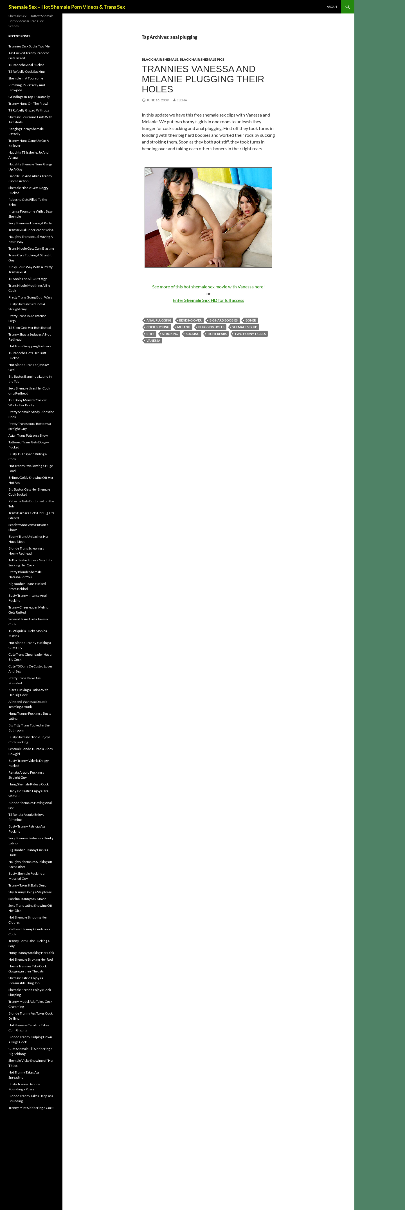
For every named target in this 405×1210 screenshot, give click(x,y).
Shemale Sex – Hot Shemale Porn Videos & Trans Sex (66, 7)
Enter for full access (208, 300)
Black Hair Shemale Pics (202, 59)
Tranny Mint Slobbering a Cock (30, 1108)
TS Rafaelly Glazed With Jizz (29, 110)
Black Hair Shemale (160, 59)
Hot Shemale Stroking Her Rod (30, 959)
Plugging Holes (211, 327)
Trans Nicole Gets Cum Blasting (31, 248)
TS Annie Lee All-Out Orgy (27, 279)
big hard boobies (224, 320)
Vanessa (153, 340)
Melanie (183, 327)
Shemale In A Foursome (25, 78)
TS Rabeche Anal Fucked (26, 65)
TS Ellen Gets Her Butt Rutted (29, 327)
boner (251, 320)
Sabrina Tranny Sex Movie (27, 899)
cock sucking (158, 327)
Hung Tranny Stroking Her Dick (31, 953)
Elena (182, 100)
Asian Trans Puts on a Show (28, 435)
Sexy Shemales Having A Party (30, 223)
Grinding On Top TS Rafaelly (29, 97)
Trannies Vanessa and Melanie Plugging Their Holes (203, 79)
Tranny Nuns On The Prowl (28, 103)
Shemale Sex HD (244, 327)
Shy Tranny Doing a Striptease (30, 892)
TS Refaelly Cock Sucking (26, 71)
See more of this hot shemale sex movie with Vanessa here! (208, 286)
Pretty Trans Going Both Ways (30, 297)
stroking (170, 334)
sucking (192, 334)
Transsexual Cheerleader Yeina (30, 230)
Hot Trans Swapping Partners (29, 346)
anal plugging (159, 320)
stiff (150, 334)
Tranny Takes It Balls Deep (27, 885)
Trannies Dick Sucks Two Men (29, 46)
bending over (190, 320)
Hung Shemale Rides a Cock (28, 784)
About (332, 6)
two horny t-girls (250, 334)
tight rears (217, 334)
